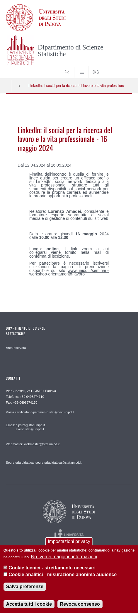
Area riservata (16, 348)
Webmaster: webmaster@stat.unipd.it (32, 444)
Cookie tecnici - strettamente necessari (52, 567)
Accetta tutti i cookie (29, 604)
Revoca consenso (80, 604)
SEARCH (121, 67)
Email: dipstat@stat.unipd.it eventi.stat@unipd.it (25, 427)
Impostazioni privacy (69, 541)
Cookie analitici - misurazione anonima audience (62, 574)
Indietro (19, 85)
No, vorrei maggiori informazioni (64, 556)
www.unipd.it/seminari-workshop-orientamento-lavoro (69, 272)
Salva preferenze (24, 586)
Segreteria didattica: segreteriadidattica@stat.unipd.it (43, 462)
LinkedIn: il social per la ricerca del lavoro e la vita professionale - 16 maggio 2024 (76, 86)
